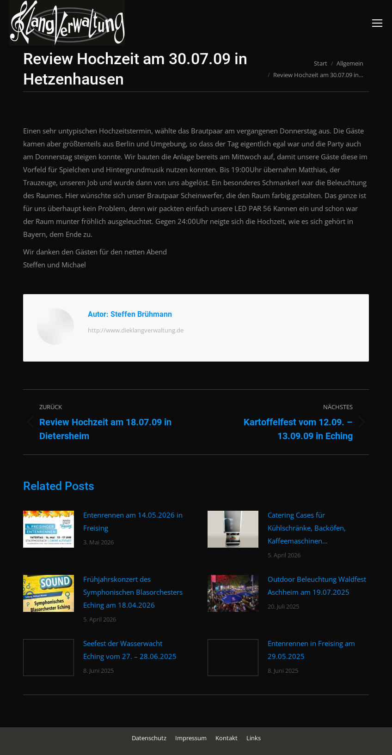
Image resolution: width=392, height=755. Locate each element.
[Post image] (48, 529)
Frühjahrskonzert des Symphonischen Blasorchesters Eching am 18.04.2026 (133, 592)
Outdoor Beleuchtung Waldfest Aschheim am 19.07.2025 (317, 585)
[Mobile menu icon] (377, 23)
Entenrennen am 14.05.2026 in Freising (133, 521)
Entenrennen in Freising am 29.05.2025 (311, 650)
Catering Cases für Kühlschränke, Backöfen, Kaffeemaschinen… (307, 527)
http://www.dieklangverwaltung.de (136, 330)
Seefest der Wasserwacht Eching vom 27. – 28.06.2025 (130, 650)
